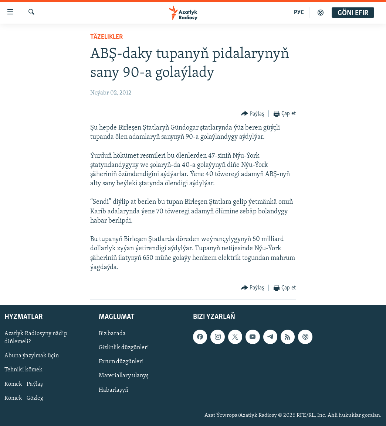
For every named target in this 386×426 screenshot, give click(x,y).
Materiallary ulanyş (124, 376)
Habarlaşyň (113, 390)
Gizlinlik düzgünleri (124, 348)
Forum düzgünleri (121, 362)
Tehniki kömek (23, 370)
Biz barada (112, 334)
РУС (299, 13)
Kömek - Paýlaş (23, 384)
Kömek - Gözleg (23, 398)
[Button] (252, 114)
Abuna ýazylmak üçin (31, 356)
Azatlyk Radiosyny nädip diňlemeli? (35, 338)
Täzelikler (106, 37)
